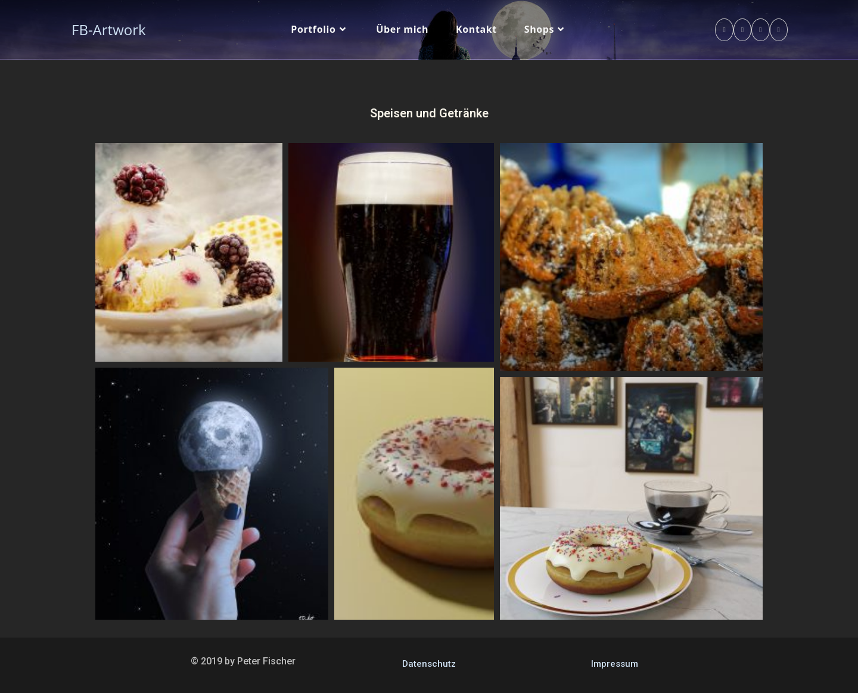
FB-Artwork (109, 29)
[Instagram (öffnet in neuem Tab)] (760, 29)
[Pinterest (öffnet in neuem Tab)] (742, 29)
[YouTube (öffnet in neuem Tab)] (779, 29)
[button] (188, 252)
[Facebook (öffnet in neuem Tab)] (724, 29)
